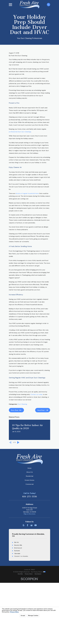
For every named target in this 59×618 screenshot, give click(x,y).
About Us (29, 472)
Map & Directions (29, 514)
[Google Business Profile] (32, 525)
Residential (29, 476)
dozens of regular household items (27, 193)
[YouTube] (36, 525)
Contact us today (37, 394)
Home (29, 468)
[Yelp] (23, 525)
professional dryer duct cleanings (20, 132)
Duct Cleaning (22, 404)
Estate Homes (29, 480)
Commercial (29, 484)
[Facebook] (27, 525)
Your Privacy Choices (38, 572)
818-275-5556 (29, 497)
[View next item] (18, 442)
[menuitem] (20, 574)
